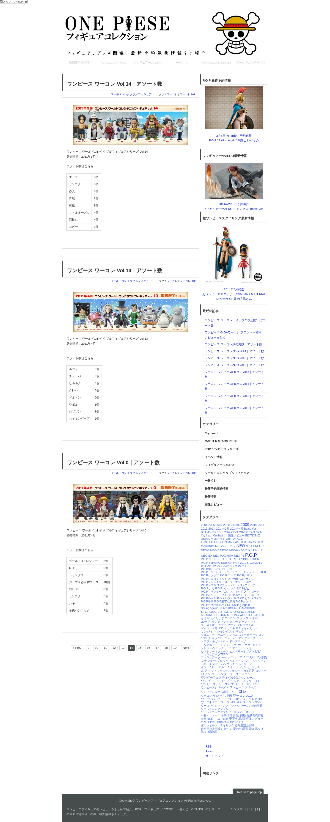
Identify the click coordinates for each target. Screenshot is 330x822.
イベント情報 (214, 457)
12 (114, 647)
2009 (245, 524)
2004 (204, 525)
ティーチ (250, 638)
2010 (253, 525)
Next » (187, 647)
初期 (243, 715)
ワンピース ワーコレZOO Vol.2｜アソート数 (234, 365)
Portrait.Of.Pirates (113, 63)
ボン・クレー (209, 667)
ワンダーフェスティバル (234, 674)
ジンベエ (232, 634)
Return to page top (249, 792)
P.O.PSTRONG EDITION (216, 569)
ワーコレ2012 (231, 699)
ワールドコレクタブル (251, 63)
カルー (234, 621)
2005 (211, 525)
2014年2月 (222, 528)
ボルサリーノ (244, 664)
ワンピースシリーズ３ (214, 687)
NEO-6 (233, 550)
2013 (204, 528)
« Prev (77, 647)
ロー (214, 674)
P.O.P (251, 555)
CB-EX (243, 532)
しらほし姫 (257, 615)
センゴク (258, 634)
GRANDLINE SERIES (216, 63)
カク (214, 621)
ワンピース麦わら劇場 (214, 691)
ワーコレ (172, 94)
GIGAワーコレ (210, 538)
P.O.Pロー (258, 598)
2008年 (235, 525)
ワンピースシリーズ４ (244, 687)
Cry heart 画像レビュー (229, 535)
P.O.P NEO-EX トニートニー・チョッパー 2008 (233, 572)
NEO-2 (259, 546)
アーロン (230, 618)
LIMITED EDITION (214, 542)
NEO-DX (255, 550)
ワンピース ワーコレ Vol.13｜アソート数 (114, 270)
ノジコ (205, 648)
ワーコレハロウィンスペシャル (220, 705)
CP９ (259, 532)
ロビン (206, 674)
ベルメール (236, 661)
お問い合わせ (239, 7)
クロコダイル (245, 625)
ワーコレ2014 (210, 702)
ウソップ (242, 618)
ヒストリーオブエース (214, 651)
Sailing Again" (209, 608)
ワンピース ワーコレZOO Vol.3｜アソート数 (234, 358)
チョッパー (216, 638)
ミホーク (232, 667)
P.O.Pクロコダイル (212, 578)
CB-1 (220, 532)
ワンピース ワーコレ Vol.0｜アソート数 (113, 462)
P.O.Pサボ (231, 578)
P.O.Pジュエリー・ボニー (238, 582)
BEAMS (206, 532)
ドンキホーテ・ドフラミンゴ (219, 645)
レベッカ (228, 670)
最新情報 (211, 496)
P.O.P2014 (239, 566)
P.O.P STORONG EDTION (242, 559)
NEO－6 (239, 555)
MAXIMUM (207, 546)
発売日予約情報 (79, 63)
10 (96, 647)
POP (228, 605)
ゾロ (204, 638)
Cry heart (211, 433)
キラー (222, 625)
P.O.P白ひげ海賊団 (212, 605)
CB (214, 532)
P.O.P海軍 (207, 601)
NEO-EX (206, 555)
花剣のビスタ (235, 722)
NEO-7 (243, 550)
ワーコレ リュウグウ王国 (216, 695)
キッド (252, 621)
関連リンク (211, 773)
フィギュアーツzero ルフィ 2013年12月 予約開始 (234, 657)
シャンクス (224, 631)
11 (105, 647)
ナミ (241, 645)
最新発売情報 (255, 715)
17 (157, 647)
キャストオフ (209, 625)
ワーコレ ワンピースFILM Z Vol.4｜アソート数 (234, 386)
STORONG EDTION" (243, 611)
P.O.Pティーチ (246, 585)
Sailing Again (241, 605)
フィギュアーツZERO (219, 465)
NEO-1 (250, 546)
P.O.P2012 (208, 566)
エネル (253, 618)
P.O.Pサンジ (246, 578)
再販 (236, 715)
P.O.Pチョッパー (225, 585)
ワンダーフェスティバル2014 (220, 677)
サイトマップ (214, 756)
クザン (231, 625)
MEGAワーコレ (225, 546)
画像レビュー (214, 504)
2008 (226, 525)
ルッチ (255, 667)
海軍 (203, 718)
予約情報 (226, 715)
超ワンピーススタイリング (217, 725)
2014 (211, 528)
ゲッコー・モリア (212, 628)
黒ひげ (259, 728)
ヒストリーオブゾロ (241, 651)
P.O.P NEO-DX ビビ (213, 559)
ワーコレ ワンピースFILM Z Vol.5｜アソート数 (234, 374)
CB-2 (227, 532)
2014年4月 (236, 528)
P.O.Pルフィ (225, 598)
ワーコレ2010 (243, 695)
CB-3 (234, 532)
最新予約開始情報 (216, 488)
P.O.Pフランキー (211, 591)
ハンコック (217, 648)
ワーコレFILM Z (231, 702)
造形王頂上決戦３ (212, 728)
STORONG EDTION (215, 611)
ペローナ (206, 664)
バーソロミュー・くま (238, 648)
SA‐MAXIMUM (227, 608)
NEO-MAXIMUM (223, 555)
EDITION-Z (252, 535)
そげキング (208, 618)
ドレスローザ (237, 641)
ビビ (258, 651)
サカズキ (229, 628)
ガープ (243, 621)
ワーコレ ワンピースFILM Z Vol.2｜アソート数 (234, 410)
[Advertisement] (145, 70)
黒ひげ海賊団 (209, 731)
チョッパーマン (234, 638)
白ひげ (205, 722)
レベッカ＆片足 (244, 670)
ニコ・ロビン (253, 645)
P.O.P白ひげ (243, 601)
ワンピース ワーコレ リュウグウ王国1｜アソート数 (236, 323)
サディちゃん (244, 628)
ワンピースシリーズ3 (243, 684)
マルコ (222, 667)
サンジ (205, 631)
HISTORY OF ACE (231, 538)
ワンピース (248, 677)
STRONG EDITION (213, 615)
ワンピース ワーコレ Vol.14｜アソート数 (114, 84)
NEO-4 (214, 550)
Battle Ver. (250, 528)
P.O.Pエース (228, 575)
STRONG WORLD (238, 615)
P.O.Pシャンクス (211, 582)
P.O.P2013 (224, 566)
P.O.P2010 (239, 562)
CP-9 (252, 532)
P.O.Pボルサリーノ (212, 595)
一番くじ (182, 63)
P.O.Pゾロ (207, 585)
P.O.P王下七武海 (224, 601)
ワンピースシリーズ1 (245, 681)
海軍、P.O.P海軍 (217, 718)
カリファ (223, 621)
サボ (255, 628)
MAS (231, 542)
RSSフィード (258, 7)
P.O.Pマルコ (232, 595)
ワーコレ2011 (188, 94)
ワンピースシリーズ (215, 681)
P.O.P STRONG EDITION (216, 562)
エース (206, 621)
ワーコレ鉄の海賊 (251, 705)
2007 (219, 525)
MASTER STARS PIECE (221, 441)
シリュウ (238, 631)
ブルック (223, 661)
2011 (261, 525)
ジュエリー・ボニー (213, 634)
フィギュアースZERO (147, 63)
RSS (209, 746)
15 (139, 647)
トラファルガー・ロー (214, 641)
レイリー (217, 670)
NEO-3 (205, 550)
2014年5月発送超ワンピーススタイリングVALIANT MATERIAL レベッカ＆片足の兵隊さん (234, 294)
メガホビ (244, 667)
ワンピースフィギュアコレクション (165, 33)
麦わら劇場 (240, 728)
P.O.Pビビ (243, 588)
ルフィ (206, 670)
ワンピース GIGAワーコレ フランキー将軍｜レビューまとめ (234, 335)
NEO (240, 546)
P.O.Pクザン (244, 575)
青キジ (228, 728)
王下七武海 (237, 718)
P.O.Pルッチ (208, 598)
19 (174, 647)
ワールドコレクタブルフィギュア (131, 94)
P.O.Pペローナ (250, 591)
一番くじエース (210, 715)
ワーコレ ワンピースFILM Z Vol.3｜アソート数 (234, 398)
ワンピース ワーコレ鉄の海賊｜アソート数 (233, 344)
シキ (213, 631)
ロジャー (260, 670)
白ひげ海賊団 (218, 722)
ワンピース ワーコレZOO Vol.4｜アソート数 (234, 351)
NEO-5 (224, 550)
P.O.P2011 (254, 562)
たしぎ (220, 618)
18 (166, 647)
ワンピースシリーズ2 (215, 684)
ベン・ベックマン (255, 661)
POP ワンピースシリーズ (222, 449)
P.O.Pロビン (242, 598)
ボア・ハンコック (224, 664)
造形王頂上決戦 (244, 725)
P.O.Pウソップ (210, 575)
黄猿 (251, 728)
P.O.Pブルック (231, 591)
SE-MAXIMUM (246, 608)
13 (122, 647)
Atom (209, 751)
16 (148, 647)
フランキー (208, 661)
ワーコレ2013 (252, 699)
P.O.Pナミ (207, 588)
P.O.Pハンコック (225, 588)
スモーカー (245, 634)
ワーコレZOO (251, 702)
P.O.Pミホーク (250, 595)
